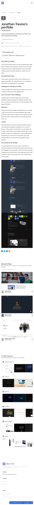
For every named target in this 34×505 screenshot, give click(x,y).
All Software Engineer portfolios (9, 270)
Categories (12, 12)
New (19, 12)
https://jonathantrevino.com (8, 39)
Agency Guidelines (6, 493)
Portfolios (4, 12)
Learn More (26, 502)
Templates (5, 484)
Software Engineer (6, 30)
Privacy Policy (5, 496)
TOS (3, 498)
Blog (4, 486)
